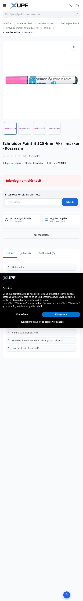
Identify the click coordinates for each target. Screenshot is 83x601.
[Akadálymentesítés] (66, 594)
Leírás (10, 253)
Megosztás (42, 235)
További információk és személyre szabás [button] (41, 322)
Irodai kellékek (24, 23)
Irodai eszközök (46, 23)
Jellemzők (26, 253)
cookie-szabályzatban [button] (13, 300)
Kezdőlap (7, 23)
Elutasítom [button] (22, 314)
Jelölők (47, 27)
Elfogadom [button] (61, 314)
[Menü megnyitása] (4, 5)
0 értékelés (34, 155)
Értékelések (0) (47, 253)
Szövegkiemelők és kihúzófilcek (22, 27)
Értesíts (70, 201)
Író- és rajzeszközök (69, 23)
